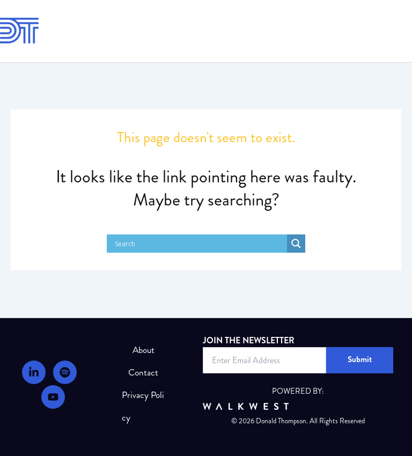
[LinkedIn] (34, 372)
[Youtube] (53, 397)
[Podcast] (65, 372)
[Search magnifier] (296, 243)
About (143, 350)
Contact (143, 372)
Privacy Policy (143, 406)
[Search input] (199, 243)
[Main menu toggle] (398, 31)
